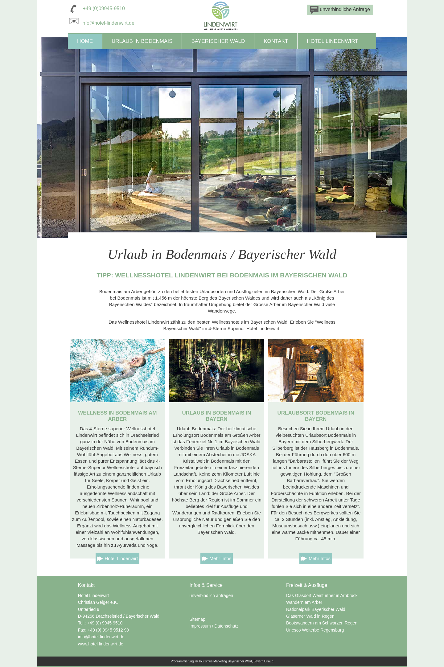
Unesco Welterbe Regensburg (315, 630)
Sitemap (197, 619)
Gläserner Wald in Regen (310, 616)
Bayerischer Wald (218, 41)
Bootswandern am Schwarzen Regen (321, 622)
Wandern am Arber (304, 602)
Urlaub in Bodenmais (142, 41)
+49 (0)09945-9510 (104, 8)
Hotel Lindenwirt (332, 41)
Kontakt (276, 41)
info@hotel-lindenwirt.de (101, 23)
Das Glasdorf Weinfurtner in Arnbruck (322, 595)
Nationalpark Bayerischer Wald (315, 609)
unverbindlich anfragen (211, 595)
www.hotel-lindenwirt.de (100, 643)
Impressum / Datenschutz (213, 626)
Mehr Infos (221, 558)
